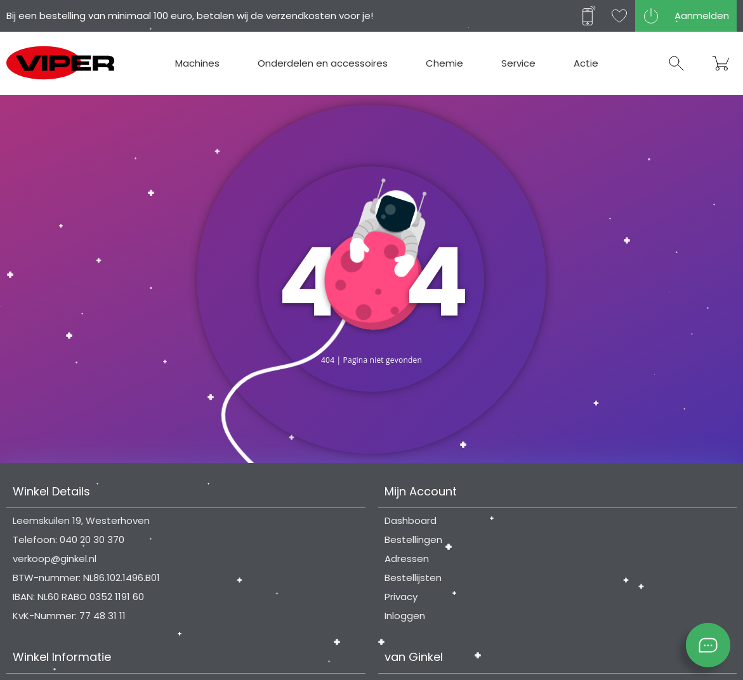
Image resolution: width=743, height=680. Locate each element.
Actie (586, 63)
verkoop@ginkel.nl (54, 558)
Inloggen (405, 615)
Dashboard (411, 520)
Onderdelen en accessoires (323, 63)
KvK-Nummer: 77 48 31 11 (69, 615)
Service (518, 63)
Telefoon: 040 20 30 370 (68, 539)
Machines (197, 63)
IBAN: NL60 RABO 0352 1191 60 (78, 596)
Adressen (407, 558)
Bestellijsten (413, 577)
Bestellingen (413, 539)
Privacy (401, 596)
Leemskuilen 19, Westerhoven (81, 520)
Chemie (444, 63)
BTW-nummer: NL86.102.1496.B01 (86, 577)
